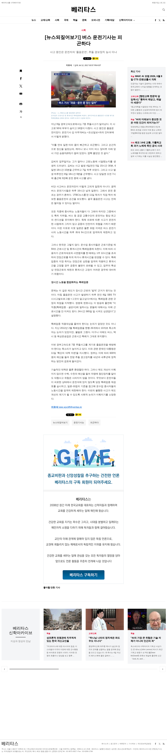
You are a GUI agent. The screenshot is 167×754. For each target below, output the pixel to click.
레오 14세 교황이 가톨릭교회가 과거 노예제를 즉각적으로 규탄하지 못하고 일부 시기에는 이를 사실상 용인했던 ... (146, 153)
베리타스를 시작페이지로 (11, 3)
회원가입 (155, 3)
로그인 (162, 3)
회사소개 (105, 744)
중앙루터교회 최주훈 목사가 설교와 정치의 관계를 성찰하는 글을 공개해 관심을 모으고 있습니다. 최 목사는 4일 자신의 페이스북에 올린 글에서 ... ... (105, 651)
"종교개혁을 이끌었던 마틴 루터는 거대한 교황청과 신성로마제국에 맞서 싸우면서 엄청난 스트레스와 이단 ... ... (146, 110)
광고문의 (114, 744)
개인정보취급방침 (144, 744)
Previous (4, 669)
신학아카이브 (125, 20)
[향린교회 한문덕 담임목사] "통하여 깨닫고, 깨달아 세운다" (146, 99)
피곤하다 (94, 422)
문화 (84, 20)
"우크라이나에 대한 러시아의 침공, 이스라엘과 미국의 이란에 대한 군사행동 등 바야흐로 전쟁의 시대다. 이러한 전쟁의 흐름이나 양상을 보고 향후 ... (62, 651)
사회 (57, 20)
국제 (66, 20)
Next (162, 669)
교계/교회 (45, 20)
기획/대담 (109, 20)
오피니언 (95, 20)
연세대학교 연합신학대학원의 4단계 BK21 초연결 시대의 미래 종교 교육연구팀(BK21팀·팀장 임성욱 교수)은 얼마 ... (146, 131)
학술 (75, 20)
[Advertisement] (83, 706)
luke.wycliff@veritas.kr (70, 407)
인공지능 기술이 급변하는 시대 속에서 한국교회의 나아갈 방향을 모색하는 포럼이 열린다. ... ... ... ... (146, 87)
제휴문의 (122, 744)
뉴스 (33, 20)
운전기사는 (79, 422)
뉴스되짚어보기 (60, 422)
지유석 (69, 65)
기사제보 (132, 744)
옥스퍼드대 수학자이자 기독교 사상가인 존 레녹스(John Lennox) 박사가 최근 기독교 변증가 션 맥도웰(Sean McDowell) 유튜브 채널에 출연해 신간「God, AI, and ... (147, 652)
